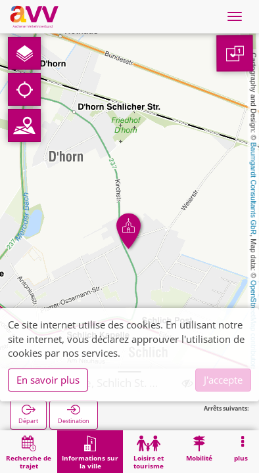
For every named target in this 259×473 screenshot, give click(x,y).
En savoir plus (48, 379)
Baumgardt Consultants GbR (254, 189)
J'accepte (223, 379)
